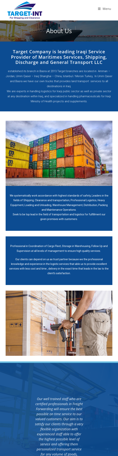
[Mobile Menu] (104, 9)
